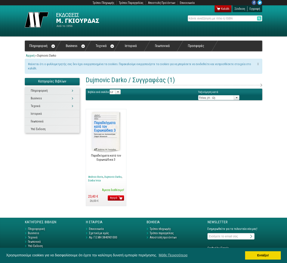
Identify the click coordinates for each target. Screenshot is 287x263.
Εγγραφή (255, 8)
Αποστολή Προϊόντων (161, 2)
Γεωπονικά (162, 46)
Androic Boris (95, 176)
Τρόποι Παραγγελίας (131, 2)
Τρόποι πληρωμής (160, 229)
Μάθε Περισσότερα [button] (173, 255)
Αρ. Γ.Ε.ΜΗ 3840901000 (103, 237)
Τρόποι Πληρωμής (103, 2)
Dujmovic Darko (113, 176)
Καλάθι (225, 8)
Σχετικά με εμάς (99, 233)
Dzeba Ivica (94, 180)
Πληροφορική (42, 46)
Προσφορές (196, 46)
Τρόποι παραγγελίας (162, 233)
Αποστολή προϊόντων (163, 237)
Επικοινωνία (187, 2)
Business (75, 46)
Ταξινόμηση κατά (208, 92)
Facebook (254, 2)
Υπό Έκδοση (38, 129)
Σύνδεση (240, 8)
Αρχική (30, 55)
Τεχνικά (105, 46)
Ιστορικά (131, 46)
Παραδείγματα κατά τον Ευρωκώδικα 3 (106, 157)
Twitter (259, 2)
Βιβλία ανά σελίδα (98, 92)
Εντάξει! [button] (263, 255)
